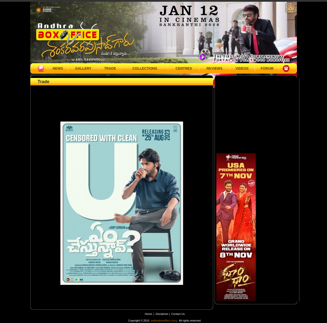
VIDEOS (242, 68)
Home (148, 313)
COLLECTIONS (144, 68)
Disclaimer (162, 313)
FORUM (267, 68)
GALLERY (83, 68)
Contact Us (178, 313)
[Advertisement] (121, 98)
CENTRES (183, 68)
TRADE (110, 68)
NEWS (58, 68)
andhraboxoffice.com (163, 320)
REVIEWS (215, 68)
